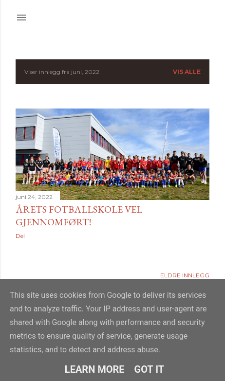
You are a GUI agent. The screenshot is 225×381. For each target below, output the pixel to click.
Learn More (95, 369)
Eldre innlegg (184, 275)
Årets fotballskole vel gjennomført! (79, 215)
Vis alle (187, 71)
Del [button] (20, 235)
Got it (149, 369)
